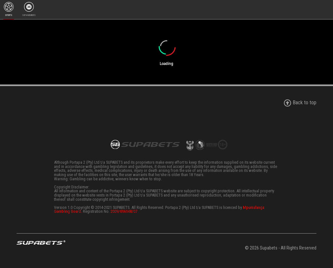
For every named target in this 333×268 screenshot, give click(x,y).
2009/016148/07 (124, 211)
